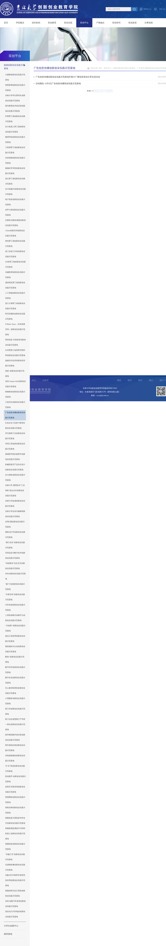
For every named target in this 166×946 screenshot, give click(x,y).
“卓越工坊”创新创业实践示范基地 (15, 856)
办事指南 (148, 23)
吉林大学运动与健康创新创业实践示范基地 (15, 513)
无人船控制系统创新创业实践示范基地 (15, 690)
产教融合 (100, 23)
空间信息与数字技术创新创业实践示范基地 (15, 555)
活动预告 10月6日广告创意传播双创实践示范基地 (58, 83)
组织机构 (36, 23)
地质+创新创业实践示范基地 (14, 373)
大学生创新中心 (11, 926)
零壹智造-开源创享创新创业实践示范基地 (15, 342)
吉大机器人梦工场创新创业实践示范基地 (15, 129)
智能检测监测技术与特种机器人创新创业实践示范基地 (15, 833)
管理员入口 (147, 9)
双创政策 (132, 23)
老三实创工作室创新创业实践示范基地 (15, 254)
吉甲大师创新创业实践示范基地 (15, 212)
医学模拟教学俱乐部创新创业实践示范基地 (15, 737)
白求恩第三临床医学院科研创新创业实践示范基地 (15, 352)
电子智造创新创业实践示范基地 (15, 202)
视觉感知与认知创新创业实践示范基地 (15, 649)
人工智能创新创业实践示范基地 (15, 295)
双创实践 (68, 23)
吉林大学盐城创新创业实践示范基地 (15, 503)
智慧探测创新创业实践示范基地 (15, 87)
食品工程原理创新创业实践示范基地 (15, 638)
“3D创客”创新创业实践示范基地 (15, 628)
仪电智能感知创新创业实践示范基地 (15, 758)
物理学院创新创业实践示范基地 (15, 139)
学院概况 (20, 23)
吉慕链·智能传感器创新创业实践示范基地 (15, 222)
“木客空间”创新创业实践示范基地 (15, 597)
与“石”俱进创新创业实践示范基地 (15, 768)
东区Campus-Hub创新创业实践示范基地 (15, 383)
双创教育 (52, 23)
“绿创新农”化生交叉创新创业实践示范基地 (15, 565)
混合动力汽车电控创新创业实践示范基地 (15, 914)
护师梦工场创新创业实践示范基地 (15, 118)
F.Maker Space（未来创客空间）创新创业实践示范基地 (15, 329)
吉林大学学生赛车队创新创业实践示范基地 (15, 98)
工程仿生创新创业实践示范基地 (15, 404)
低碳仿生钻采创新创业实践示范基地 (15, 363)
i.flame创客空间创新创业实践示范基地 (15, 233)
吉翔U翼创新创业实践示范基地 (15, 524)
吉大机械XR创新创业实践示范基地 (15, 191)
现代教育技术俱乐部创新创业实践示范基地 (15, 108)
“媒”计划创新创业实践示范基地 (15, 586)
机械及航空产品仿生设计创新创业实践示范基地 (15, 467)
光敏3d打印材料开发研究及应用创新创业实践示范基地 (15, 880)
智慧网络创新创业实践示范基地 (15, 799)
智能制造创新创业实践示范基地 (15, 846)
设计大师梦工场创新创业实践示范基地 (15, 306)
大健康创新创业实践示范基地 (15, 77)
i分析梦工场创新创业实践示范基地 (15, 264)
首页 (6, 23)
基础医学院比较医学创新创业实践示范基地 (15, 456)
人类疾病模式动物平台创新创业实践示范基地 (15, 617)
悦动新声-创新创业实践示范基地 (15, 779)
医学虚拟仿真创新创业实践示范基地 (15, 747)
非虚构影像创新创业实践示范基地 (15, 867)
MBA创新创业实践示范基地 (15, 576)
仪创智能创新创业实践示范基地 (15, 160)
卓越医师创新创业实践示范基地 (15, 274)
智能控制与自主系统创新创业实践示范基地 (15, 893)
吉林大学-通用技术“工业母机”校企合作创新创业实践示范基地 (15, 490)
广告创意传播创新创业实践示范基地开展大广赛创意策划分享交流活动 (68, 77)
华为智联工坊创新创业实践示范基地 (15, 435)
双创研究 (116, 23)
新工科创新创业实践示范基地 (15, 711)
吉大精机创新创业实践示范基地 (15, 477)
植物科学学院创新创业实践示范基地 (15, 170)
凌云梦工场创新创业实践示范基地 (15, 181)
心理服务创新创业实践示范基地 (15, 701)
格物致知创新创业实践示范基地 (15, 394)
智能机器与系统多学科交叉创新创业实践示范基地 (15, 820)
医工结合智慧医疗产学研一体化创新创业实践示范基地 (15, 724)
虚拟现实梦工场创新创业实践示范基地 (15, 285)
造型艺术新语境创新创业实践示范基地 (15, 789)
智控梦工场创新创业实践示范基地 (15, 243)
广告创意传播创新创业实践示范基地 (15, 415)
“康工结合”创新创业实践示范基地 (15, 545)
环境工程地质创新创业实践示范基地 (15, 446)
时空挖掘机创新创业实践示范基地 (15, 316)
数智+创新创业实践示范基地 (14, 659)
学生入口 (162, 9)
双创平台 (84, 23)
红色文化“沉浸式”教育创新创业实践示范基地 (15, 425)
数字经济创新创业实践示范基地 (15, 669)
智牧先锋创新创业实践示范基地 (15, 810)
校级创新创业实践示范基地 (14, 67)
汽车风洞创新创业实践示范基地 (15, 607)
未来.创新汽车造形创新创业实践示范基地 (15, 903)
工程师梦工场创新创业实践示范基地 (15, 150)
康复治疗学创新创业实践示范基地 (15, 534)
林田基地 (8, 934)
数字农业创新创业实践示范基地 (15, 680)
